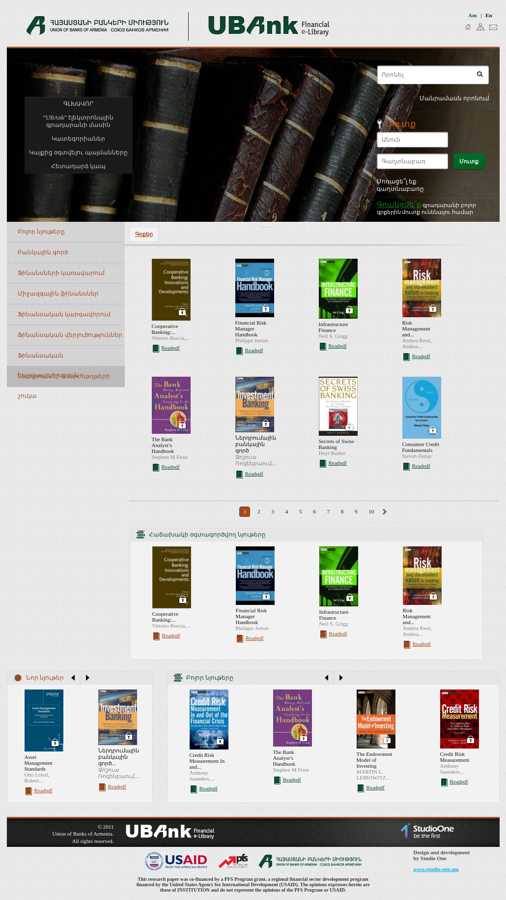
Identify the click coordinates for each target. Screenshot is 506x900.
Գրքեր (144, 234)
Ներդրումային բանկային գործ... (118, 757)
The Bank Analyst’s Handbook (163, 445)
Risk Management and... (416, 328)
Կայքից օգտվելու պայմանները (78, 152)
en (488, 15)
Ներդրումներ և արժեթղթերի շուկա (64, 380)
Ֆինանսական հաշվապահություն (48, 359)
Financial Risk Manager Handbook (251, 328)
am (472, 15)
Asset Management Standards (39, 763)
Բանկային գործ (43, 252)
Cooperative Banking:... (165, 329)
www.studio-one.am (436, 869)
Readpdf (171, 348)
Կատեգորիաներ (78, 138)
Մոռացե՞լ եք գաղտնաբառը (400, 185)
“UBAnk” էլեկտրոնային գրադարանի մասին (78, 121)
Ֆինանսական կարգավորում (64, 314)
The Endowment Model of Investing (375, 760)
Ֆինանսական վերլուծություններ (70, 334)
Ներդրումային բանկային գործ (255, 444)
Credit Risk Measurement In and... (207, 761)
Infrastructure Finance (333, 327)
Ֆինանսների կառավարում (61, 273)
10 (371, 511)
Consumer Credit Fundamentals (420, 447)
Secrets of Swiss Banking (336, 444)
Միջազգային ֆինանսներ (58, 293)
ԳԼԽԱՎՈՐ (78, 103)
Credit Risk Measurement (455, 757)
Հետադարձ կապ (78, 166)
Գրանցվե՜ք (399, 204)
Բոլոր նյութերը (41, 231)
